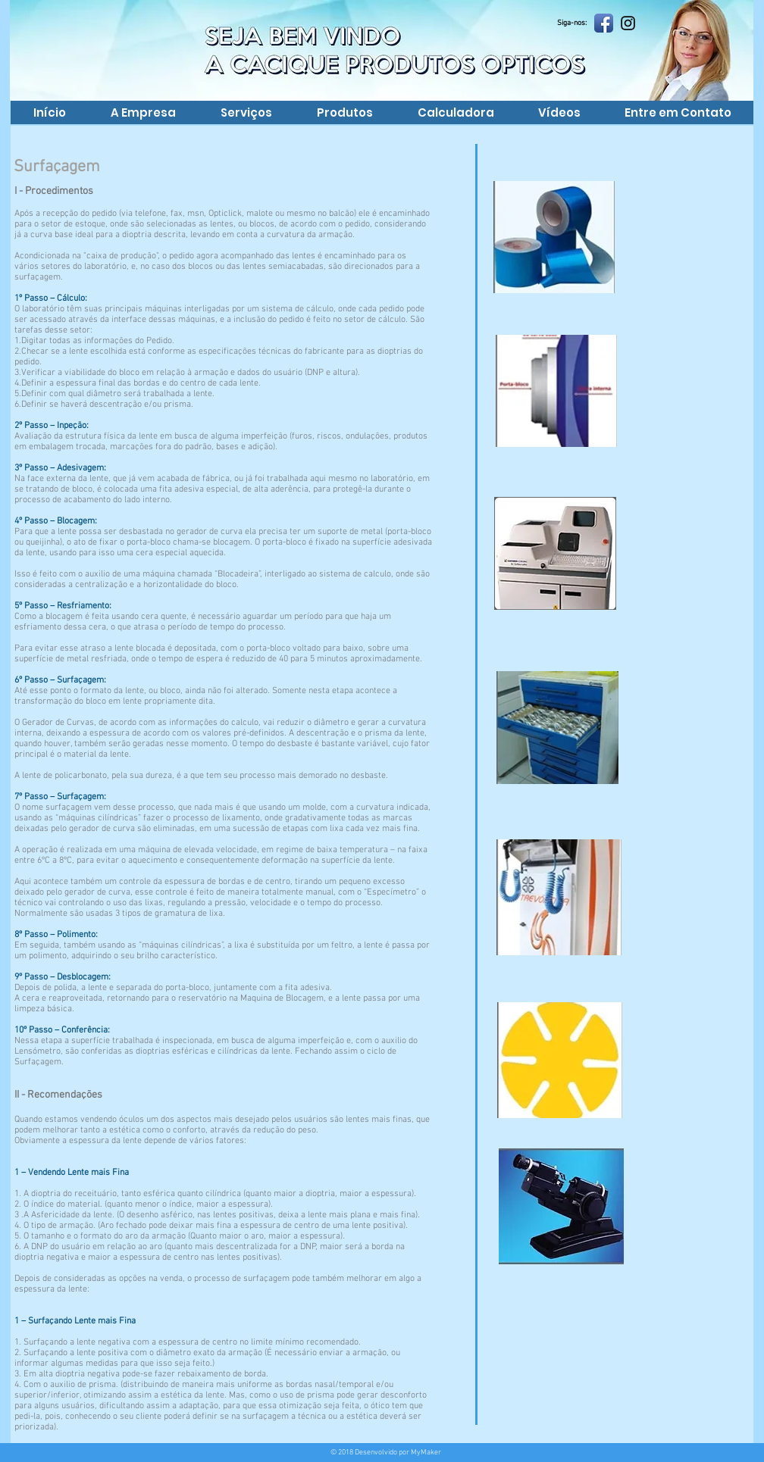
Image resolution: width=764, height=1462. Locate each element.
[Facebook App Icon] (603, 23)
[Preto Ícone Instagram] (627, 23)
